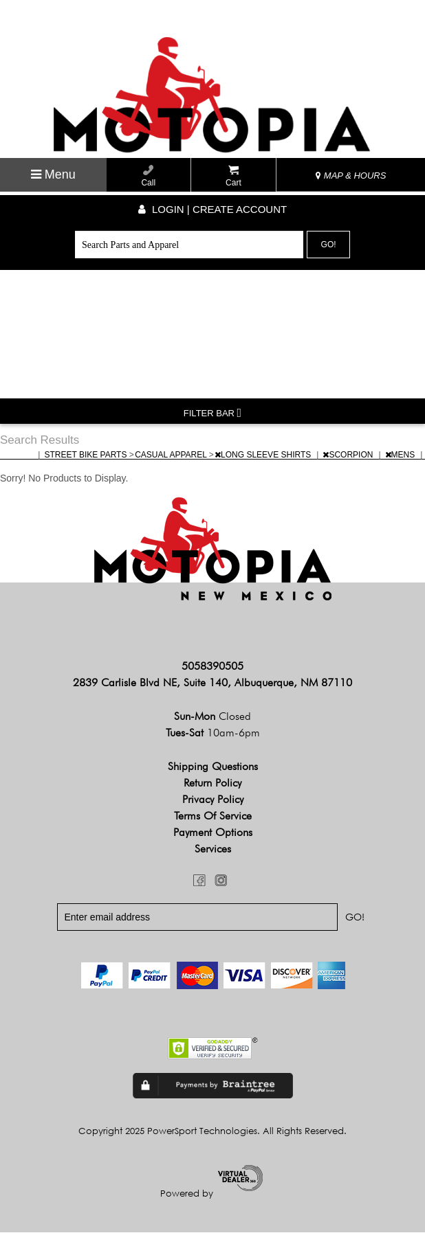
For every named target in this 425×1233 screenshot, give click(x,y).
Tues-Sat (213, 732)
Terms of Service (213, 815)
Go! (328, 244)
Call (148, 176)
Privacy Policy (212, 799)
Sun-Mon (212, 716)
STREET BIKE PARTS (86, 455)
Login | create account (212, 209)
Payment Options (212, 832)
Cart (233, 176)
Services (213, 848)
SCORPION (349, 455)
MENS (401, 455)
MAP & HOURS (351, 175)
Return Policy (212, 782)
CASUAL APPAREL (172, 455)
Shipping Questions (213, 766)
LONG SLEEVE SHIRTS (264, 455)
